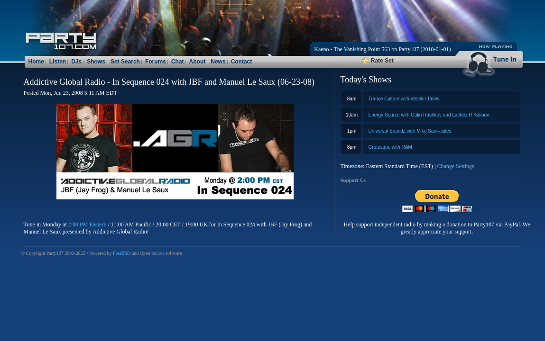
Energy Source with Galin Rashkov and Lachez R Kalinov (429, 114)
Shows (96, 61)
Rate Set (378, 60)
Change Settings (455, 166)
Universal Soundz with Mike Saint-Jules (410, 131)
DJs (76, 61)
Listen (57, 61)
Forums (155, 61)
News (218, 61)
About (197, 61)
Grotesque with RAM (390, 147)
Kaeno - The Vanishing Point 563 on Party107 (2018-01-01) (382, 49)
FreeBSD (121, 253)
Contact (241, 61)
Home (36, 61)
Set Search (125, 61)
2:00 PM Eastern (87, 224)
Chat (177, 61)
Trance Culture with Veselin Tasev (404, 98)
